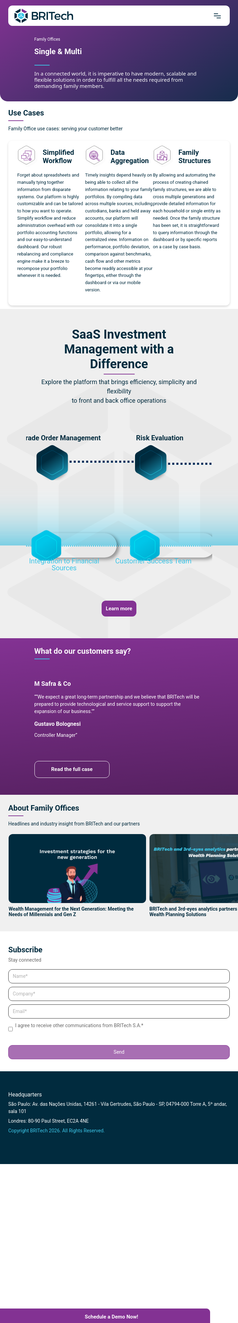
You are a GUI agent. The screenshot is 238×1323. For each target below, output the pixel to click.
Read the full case (72, 769)
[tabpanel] (119, 53)
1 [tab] (42, 65)
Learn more (119, 608)
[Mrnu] (217, 16)
